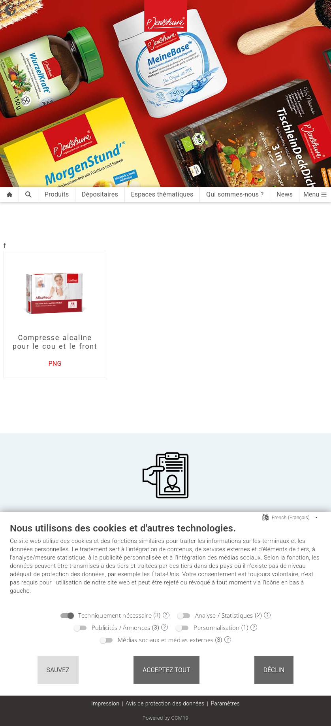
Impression (105, 703)
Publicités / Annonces (121, 627)
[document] (165, 564)
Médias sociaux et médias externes (165, 640)
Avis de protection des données (165, 703)
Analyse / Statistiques (224, 615)
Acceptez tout (166, 670)
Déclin (274, 670)
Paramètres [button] (225, 703)
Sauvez (58, 670)
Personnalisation (216, 627)
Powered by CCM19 (166, 718)
